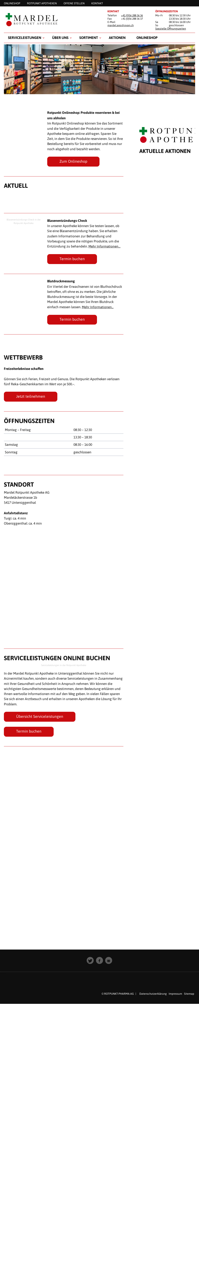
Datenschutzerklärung (153, 993)
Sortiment (88, 38)
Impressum (175, 993)
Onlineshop (146, 38)
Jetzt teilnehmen (30, 396)
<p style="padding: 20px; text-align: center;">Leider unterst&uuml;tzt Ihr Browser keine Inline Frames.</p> (167, 544)
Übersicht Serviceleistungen (40, 716)
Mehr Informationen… (104, 246)
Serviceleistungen (24, 38)
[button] (90, 960)
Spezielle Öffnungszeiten (170, 28)
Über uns (60, 38)
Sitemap (189, 993)
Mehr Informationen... (98, 307)
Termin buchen (72, 259)
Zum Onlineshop (73, 161)
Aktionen (117, 38)
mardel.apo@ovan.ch (120, 25)
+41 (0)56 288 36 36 (132, 15)
